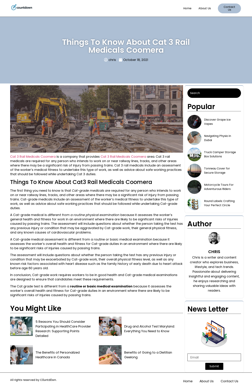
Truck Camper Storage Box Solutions (220, 154)
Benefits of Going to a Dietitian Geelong (148, 354)
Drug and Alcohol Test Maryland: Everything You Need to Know (149, 328)
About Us (204, 8)
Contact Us (229, 381)
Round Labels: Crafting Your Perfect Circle (219, 203)
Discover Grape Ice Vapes (217, 122)
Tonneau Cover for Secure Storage (217, 170)
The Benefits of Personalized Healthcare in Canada (58, 354)
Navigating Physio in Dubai (217, 138)
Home (187, 8)
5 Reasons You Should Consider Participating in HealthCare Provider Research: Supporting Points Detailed (63, 328)
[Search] (214, 93)
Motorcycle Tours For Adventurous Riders (219, 187)
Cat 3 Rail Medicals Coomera (33, 156)
